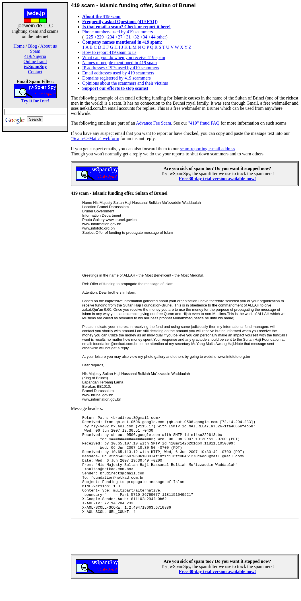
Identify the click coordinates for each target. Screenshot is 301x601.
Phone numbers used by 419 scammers (117, 31)
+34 (143, 36)
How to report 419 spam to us (109, 52)
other (161, 36)
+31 (127, 36)
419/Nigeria (35, 56)
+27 (118, 36)
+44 (152, 36)
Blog (32, 46)
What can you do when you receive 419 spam (123, 57)
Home (18, 46)
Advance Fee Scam (153, 123)
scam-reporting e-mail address (207, 148)
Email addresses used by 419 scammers (118, 72)
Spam (35, 51)
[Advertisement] (35, 221)
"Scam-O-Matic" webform (95, 138)
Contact (35, 71)
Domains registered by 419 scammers (116, 78)
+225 (88, 36)
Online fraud (35, 61)
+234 (109, 36)
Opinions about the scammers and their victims (125, 83)
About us (48, 46)
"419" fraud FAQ (204, 123)
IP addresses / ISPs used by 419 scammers (120, 67)
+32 (135, 36)
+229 (99, 36)
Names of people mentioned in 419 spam (119, 62)
